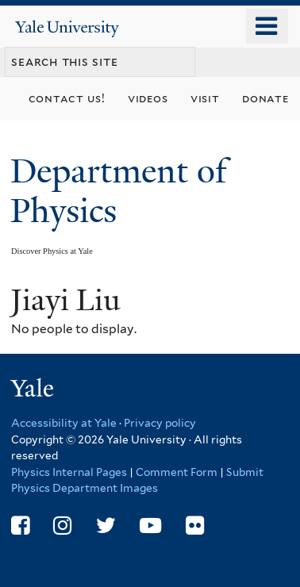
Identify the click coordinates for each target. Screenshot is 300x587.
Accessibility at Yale (64, 422)
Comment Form (176, 472)
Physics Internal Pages (69, 472)
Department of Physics (118, 190)
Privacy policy (160, 422)
